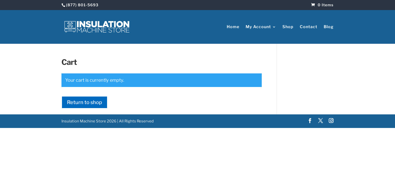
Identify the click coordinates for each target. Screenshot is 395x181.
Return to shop (84, 102)
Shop (287, 27)
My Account (258, 27)
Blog (329, 27)
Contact (308, 27)
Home (233, 27)
